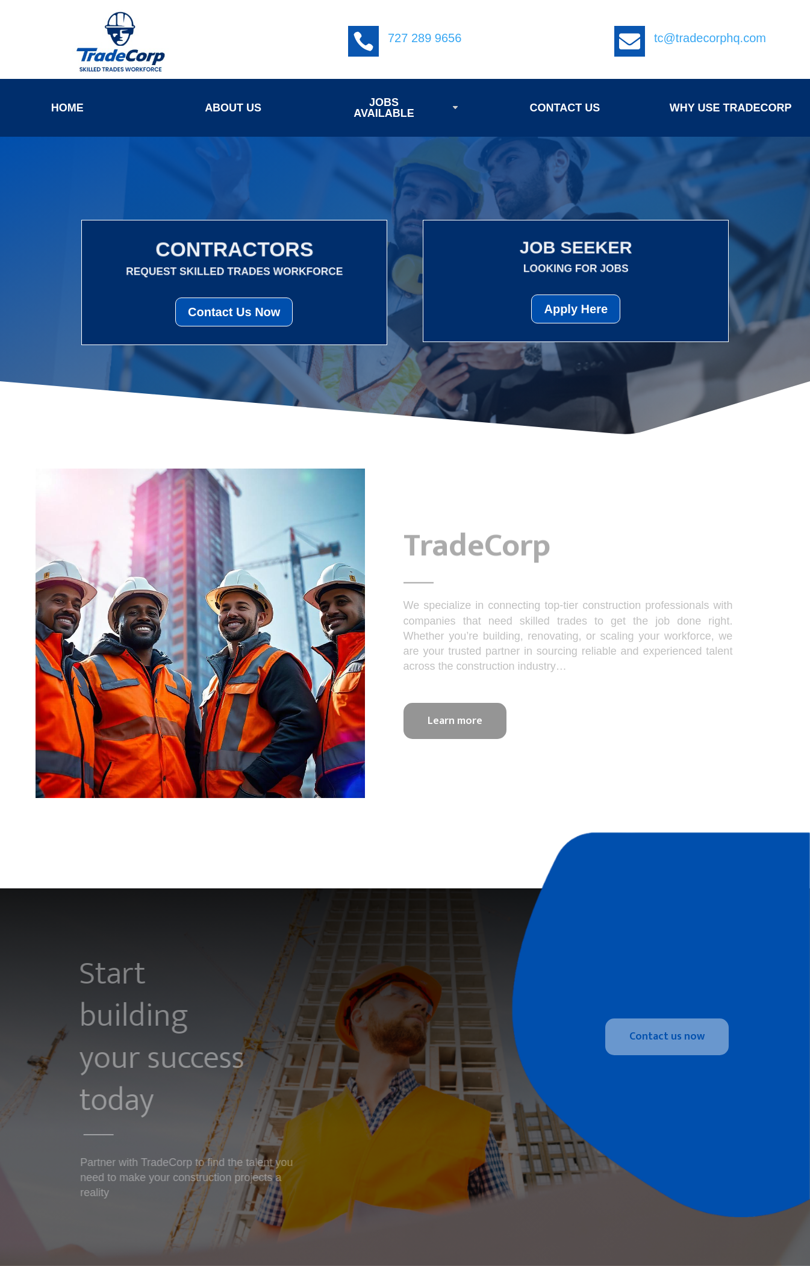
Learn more (455, 721)
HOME (67, 108)
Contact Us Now (234, 312)
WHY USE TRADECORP (731, 108)
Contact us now (667, 1036)
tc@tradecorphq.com (710, 38)
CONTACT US (564, 108)
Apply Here (576, 309)
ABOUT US (233, 108)
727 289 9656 (424, 38)
